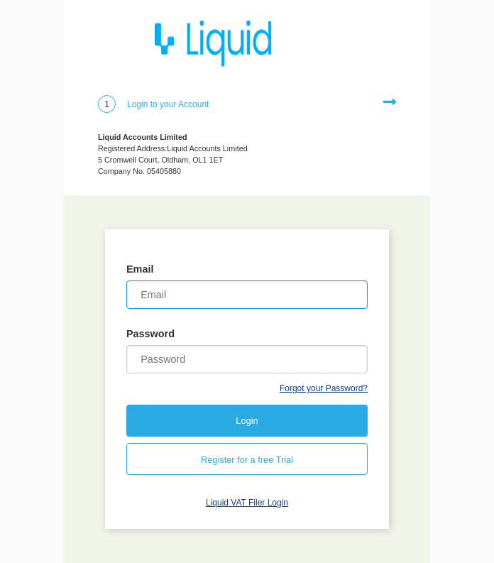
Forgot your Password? (324, 388)
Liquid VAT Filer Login (247, 503)
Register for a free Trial (247, 459)
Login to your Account (168, 104)
